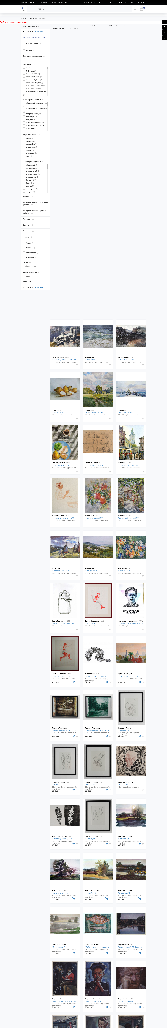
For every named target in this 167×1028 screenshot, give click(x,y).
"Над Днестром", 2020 (94, 571)
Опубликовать (43, 2)
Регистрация (140, 2)
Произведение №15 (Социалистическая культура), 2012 (140, 947)
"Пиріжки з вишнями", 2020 (63, 518)
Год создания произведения (35, 57)
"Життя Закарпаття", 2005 (95, 465)
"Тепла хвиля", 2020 (93, 360)
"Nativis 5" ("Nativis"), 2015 (62, 839)
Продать (24, 2)
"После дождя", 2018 (60, 571)
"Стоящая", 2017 (58, 785)
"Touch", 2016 (90, 623)
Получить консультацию (59, 2)
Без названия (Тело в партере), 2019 (99, 676)
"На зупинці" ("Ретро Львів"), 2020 (131, 465)
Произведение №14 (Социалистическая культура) (72, 1001)
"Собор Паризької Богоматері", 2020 (66, 360)
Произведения (33, 18)
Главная (23, 18)
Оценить (33, 2)
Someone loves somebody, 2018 (130, 623)
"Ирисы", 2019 (124, 571)
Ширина (28, 231)
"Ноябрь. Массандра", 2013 (129, 676)
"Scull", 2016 (123, 785)
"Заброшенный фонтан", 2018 (97, 730)
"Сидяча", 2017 (91, 839)
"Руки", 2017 (90, 785)
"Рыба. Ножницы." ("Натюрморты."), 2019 (101, 947)
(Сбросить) (38, 31)
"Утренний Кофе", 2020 (61, 465)
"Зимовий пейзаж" (125, 412)
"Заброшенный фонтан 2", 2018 (64, 730)
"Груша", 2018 (90, 893)
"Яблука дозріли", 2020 (94, 518)
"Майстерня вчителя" (60, 893)
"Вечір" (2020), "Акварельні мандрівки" (100, 412)
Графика (43, 18)
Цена (28, 281)
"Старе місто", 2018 (126, 360)
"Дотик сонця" (123, 839)
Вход (131, 2)
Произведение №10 (93, 1001)
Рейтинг (28, 196)
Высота (28, 225)
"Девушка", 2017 (124, 730)
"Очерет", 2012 (124, 893)
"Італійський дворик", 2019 (128, 518)
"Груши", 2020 (57, 412)
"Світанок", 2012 (58, 947)
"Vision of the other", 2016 (61, 676)
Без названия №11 (125, 1001)
